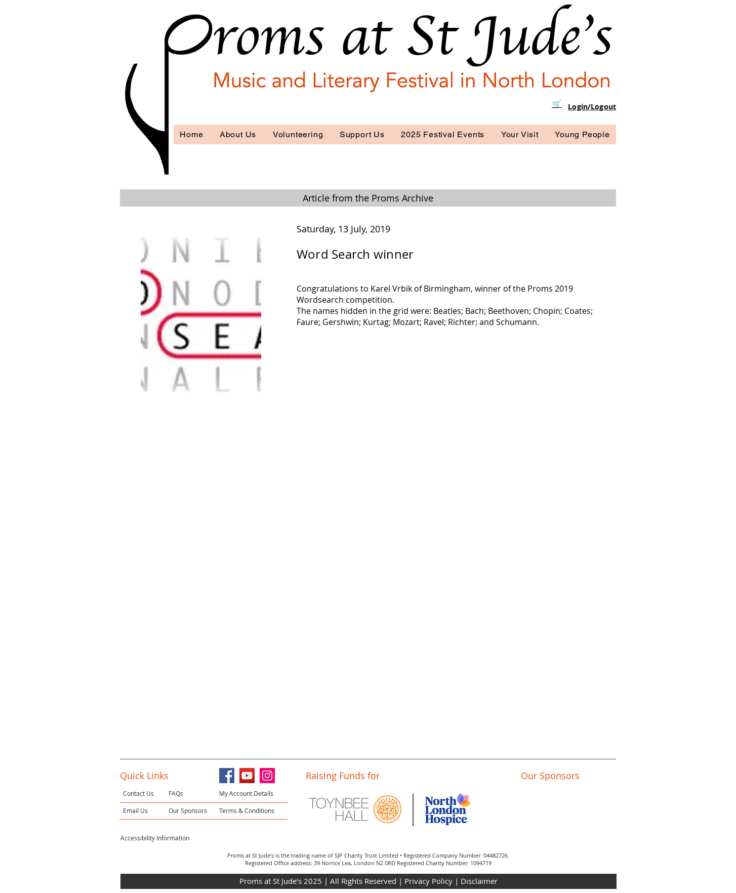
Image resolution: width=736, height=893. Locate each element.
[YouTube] (247, 775)
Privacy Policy (429, 881)
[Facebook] (226, 775)
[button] (238, 134)
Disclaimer (479, 881)
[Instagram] (267, 775)
